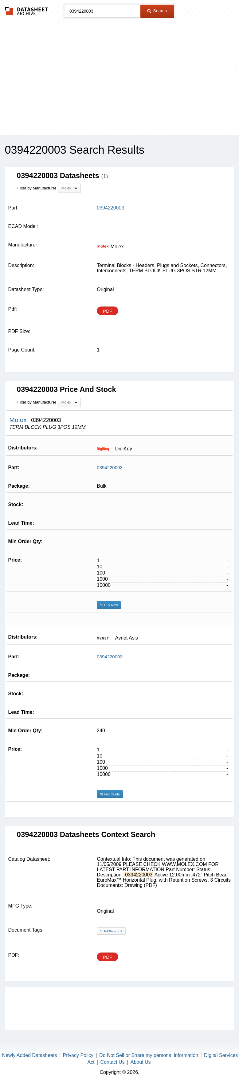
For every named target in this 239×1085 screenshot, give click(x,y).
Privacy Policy (78, 1055)
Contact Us (112, 1062)
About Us (141, 1062)
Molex (19, 419)
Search (157, 10)
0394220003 (109, 467)
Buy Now (109, 605)
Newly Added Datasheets (29, 1055)
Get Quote (110, 794)
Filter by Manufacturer (37, 188)
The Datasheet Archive (26, 11)
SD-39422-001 (111, 931)
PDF (107, 311)
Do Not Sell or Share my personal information (148, 1055)
